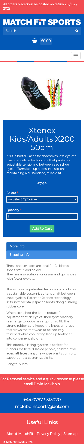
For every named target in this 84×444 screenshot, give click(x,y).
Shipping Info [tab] (20, 255)
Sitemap (70, 434)
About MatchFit (19, 434)
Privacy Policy (48, 434)
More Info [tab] (17, 246)
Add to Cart (42, 228)
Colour (11, 193)
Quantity (12, 210)
